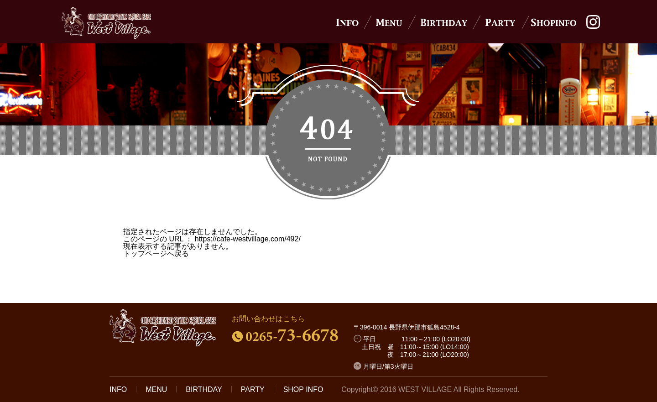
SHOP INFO (303, 389)
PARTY (253, 389)
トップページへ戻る (156, 253)
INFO (118, 389)
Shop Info (554, 22)
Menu (387, 22)
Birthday (444, 22)
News (347, 22)
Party (500, 22)
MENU (156, 389)
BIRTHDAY (204, 389)
